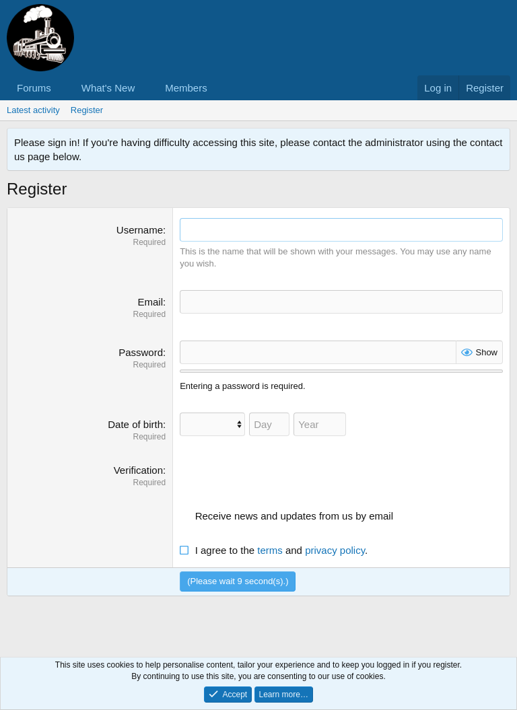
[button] (62, 87)
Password (140, 352)
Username (139, 230)
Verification (138, 470)
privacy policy (335, 550)
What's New (108, 88)
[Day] (269, 424)
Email (150, 302)
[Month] (212, 424)
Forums (34, 88)
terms (270, 550)
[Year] (320, 424)
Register (87, 110)
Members (186, 88)
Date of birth (135, 424)
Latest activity (33, 110)
